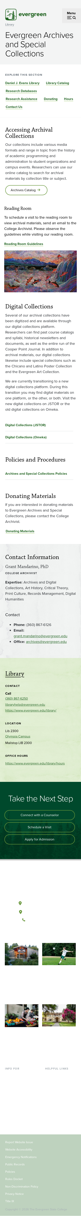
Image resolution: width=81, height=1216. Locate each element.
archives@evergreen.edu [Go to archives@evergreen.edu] (46, 641)
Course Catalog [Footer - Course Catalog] (56, 1095)
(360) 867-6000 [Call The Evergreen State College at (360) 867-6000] (40, 920)
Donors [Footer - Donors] (10, 1115)
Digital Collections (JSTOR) (25, 425)
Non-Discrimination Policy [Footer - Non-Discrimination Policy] (21, 1186)
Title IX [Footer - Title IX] (9, 1201)
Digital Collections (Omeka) (26, 437)
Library (9, 24)
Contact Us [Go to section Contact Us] (14, 106)
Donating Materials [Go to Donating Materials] (20, 531)
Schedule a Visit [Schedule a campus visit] (39, 827)
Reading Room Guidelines (23, 243)
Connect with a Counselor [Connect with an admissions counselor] (40, 815)
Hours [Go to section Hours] (68, 98)
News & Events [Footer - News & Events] (56, 1108)
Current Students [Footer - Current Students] (17, 1075)
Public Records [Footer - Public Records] (15, 1164)
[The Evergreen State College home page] (40, 883)
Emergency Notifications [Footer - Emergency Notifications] (21, 1157)
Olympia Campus (17, 736)
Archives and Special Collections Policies (36, 473)
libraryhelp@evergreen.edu (25, 704)
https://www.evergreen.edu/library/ (30, 710)
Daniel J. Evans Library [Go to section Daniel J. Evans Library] (22, 83)
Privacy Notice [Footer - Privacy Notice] (14, 1194)
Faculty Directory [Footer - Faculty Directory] (57, 1081)
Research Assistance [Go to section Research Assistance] (21, 98)
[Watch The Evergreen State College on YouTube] (35, 934)
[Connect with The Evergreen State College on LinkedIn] (53, 934)
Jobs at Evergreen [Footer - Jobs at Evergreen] (58, 1115)
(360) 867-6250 (16, 698)
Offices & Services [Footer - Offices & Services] (58, 1088)
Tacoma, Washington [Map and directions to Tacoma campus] (40, 911)
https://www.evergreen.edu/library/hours (35, 763)
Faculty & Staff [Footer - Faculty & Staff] (15, 1108)
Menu (71, 13)
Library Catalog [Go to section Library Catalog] (57, 83)
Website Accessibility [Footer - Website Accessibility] (18, 1149)
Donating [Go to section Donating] (50, 98)
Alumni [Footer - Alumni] (10, 1122)
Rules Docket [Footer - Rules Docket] (14, 1179)
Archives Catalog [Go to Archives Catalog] (23, 190)
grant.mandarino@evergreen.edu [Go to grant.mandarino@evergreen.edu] (40, 636)
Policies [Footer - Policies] (10, 1172)
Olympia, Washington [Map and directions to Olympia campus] (40, 902)
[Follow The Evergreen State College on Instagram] (44, 934)
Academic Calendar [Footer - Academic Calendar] (59, 1102)
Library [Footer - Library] (50, 1075)
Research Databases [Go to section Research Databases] (21, 91)
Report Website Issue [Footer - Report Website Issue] (19, 1142)
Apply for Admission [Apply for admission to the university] (39, 839)
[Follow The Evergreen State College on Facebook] (27, 934)
